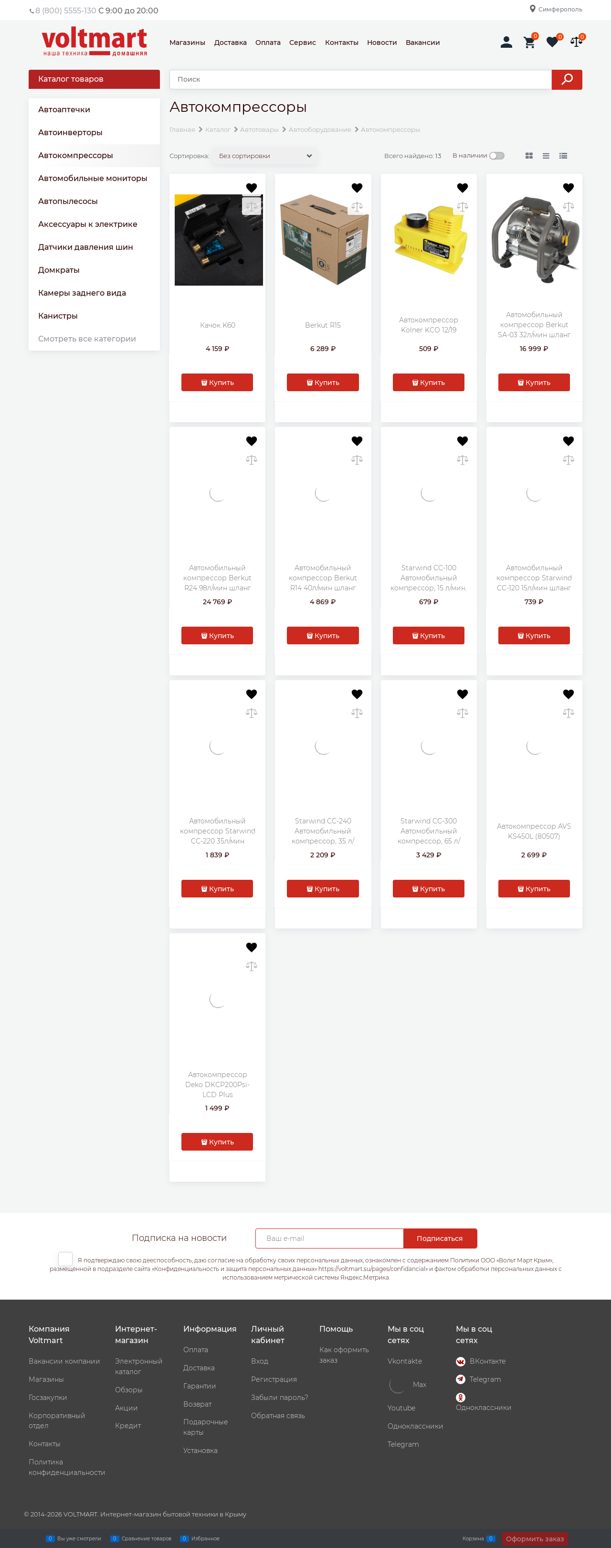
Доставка (230, 42)
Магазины (187, 42)
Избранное (205, 1538)
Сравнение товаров (146, 1538)
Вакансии (423, 42)
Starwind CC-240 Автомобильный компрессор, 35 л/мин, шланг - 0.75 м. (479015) (323, 841)
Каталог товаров (71, 79)
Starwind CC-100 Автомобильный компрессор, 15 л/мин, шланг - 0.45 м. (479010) (428, 588)
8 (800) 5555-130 (65, 10)
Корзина (473, 1538)
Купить (221, 382)
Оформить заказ (535, 1539)
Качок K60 (217, 325)
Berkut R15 (323, 325)
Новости (382, 42)
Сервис (302, 42)
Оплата (268, 42)
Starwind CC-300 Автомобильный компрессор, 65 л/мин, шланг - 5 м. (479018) (429, 841)
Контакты (341, 42)
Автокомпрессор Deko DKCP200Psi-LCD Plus (217, 1084)
